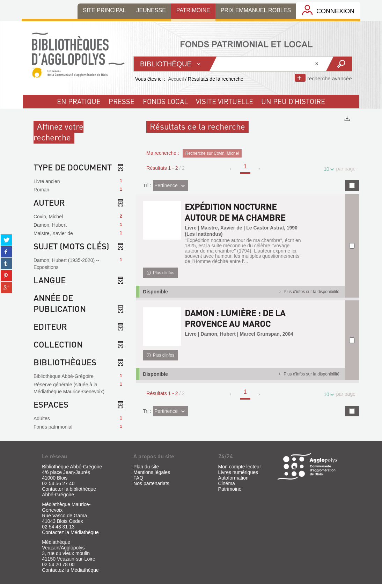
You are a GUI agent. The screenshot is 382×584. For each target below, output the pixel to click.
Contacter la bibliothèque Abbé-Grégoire (69, 491)
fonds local (165, 101)
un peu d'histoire (293, 101)
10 (327, 169)
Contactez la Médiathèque (70, 532)
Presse (121, 101)
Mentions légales (151, 472)
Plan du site (146, 466)
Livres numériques (238, 472)
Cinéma (226, 483)
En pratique (79, 101)
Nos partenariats (151, 483)
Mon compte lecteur (239, 466)
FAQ (138, 478)
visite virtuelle (224, 101)
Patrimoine (230, 489)
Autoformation (233, 478)
